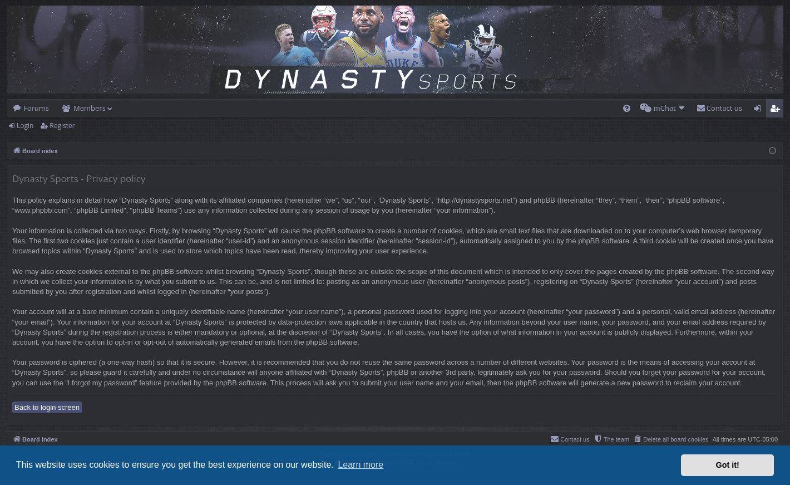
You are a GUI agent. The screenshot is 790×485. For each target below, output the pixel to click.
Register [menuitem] (777, 110)
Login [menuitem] (759, 110)
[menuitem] (626, 108)
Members (89, 108)
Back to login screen (47, 407)
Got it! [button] (727, 464)
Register (62, 125)
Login (25, 125)
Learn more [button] (360, 464)
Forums (36, 108)
